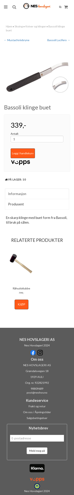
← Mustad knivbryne (16, 40)
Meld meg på (37, 450)
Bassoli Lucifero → (58, 40)
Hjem (9, 26)
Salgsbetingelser (37, 418)
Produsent (16, 204)
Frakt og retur (37, 406)
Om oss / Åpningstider (37, 412)
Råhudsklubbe (21, 288)
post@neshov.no (37, 392)
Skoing (19, 26)
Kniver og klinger (35, 26)
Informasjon (17, 194)
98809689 (37, 388)
